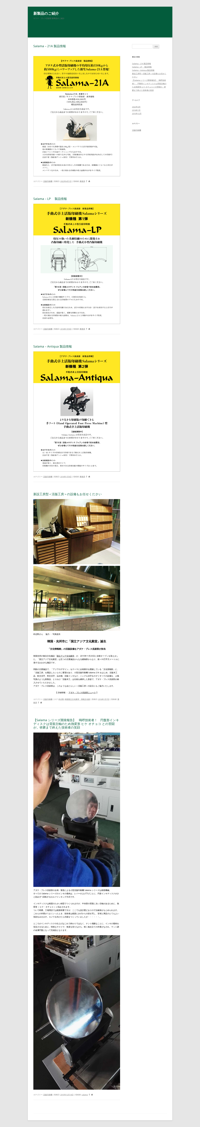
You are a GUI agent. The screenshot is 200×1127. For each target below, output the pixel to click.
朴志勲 (61, 699)
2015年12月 (136, 113)
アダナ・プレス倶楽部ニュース (82, 692)
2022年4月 (136, 107)
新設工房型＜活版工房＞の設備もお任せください (67, 494)
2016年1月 (136, 110)
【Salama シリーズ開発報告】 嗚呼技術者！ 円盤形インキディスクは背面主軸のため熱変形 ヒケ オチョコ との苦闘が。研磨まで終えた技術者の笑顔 (76, 723)
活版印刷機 (47, 181)
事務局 (82, 181)
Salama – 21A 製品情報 (49, 46)
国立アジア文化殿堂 (65, 656)
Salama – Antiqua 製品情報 (52, 346)
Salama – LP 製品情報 (50, 199)
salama (85, 1094)
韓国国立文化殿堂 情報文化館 (77, 699)
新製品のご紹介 (46, 13)
